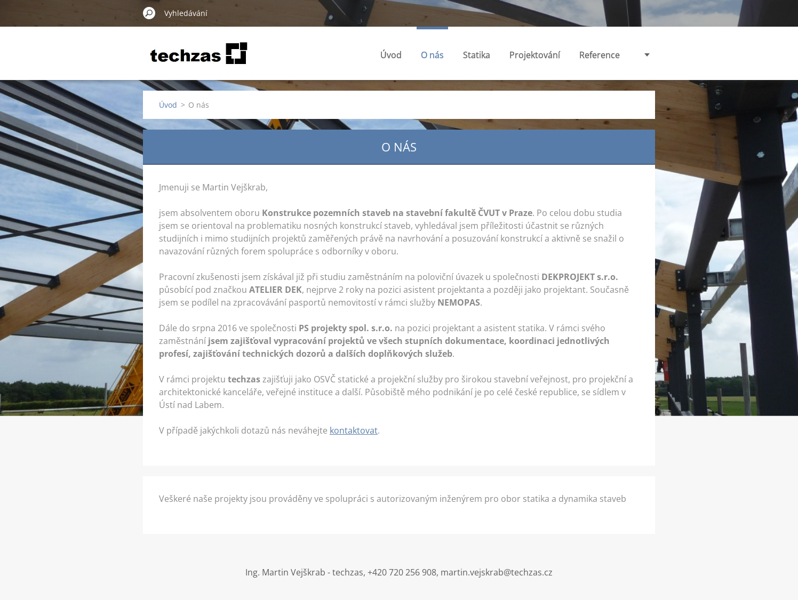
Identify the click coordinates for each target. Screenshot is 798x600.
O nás (432, 55)
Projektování (534, 55)
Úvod (391, 55)
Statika (476, 55)
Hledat (149, 12)
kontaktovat (354, 430)
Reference (599, 55)
